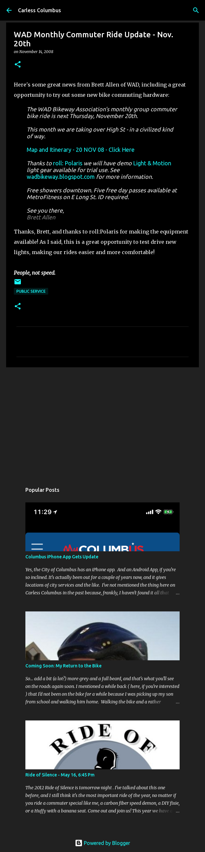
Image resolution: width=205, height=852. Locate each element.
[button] (18, 64)
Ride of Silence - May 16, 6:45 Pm (59, 774)
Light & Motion (152, 163)
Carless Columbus (39, 10)
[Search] (196, 10)
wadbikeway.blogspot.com (61, 176)
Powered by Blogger (102, 843)
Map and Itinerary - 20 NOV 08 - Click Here (81, 149)
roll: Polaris (67, 163)
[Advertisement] (102, 422)
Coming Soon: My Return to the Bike (63, 665)
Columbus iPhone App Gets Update (61, 556)
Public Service (31, 291)
